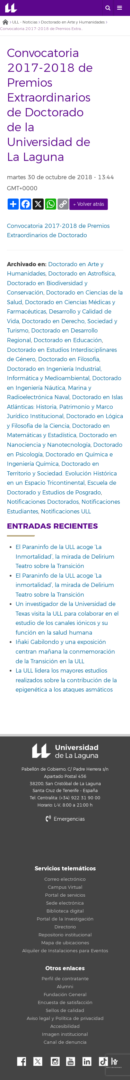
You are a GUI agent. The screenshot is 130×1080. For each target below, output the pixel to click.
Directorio (65, 927)
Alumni (65, 987)
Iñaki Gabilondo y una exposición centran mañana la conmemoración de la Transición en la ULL (65, 652)
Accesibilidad (65, 1026)
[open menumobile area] (119, 8)
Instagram (57, 1059)
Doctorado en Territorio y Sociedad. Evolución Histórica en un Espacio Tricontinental (62, 473)
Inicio (5, 22)
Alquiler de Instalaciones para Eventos (65, 951)
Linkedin (89, 1059)
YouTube (73, 1059)
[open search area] (107, 8)
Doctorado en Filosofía (68, 359)
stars (65, 842)
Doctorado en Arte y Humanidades (73, 22)
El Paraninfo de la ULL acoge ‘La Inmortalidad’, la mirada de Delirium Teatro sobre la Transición (65, 557)
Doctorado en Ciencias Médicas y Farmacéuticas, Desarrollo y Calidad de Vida (61, 312)
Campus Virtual (65, 887)
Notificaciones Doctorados (43, 502)
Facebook (24, 1059)
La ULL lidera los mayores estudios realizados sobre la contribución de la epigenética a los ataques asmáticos (66, 680)
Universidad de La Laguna (11, 8)
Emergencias (65, 819)
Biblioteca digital (65, 911)
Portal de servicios (65, 895)
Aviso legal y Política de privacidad (65, 1018)
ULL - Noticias (24, 22)
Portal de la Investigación (65, 919)
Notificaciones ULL (66, 511)
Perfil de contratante (65, 979)
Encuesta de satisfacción (65, 1002)
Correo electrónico (65, 879)
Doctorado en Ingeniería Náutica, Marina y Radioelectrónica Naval (64, 388)
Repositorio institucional (65, 935)
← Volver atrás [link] (88, 204)
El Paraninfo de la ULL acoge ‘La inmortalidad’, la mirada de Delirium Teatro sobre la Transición (65, 585)
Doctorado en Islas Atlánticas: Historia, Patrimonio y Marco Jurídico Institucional (65, 407)
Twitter (40, 1059)
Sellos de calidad (65, 1010)
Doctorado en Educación (68, 340)
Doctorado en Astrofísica (81, 273)
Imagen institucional (65, 1034)
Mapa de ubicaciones (65, 943)
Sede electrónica (65, 903)
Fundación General (65, 994)
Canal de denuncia (65, 1042)
